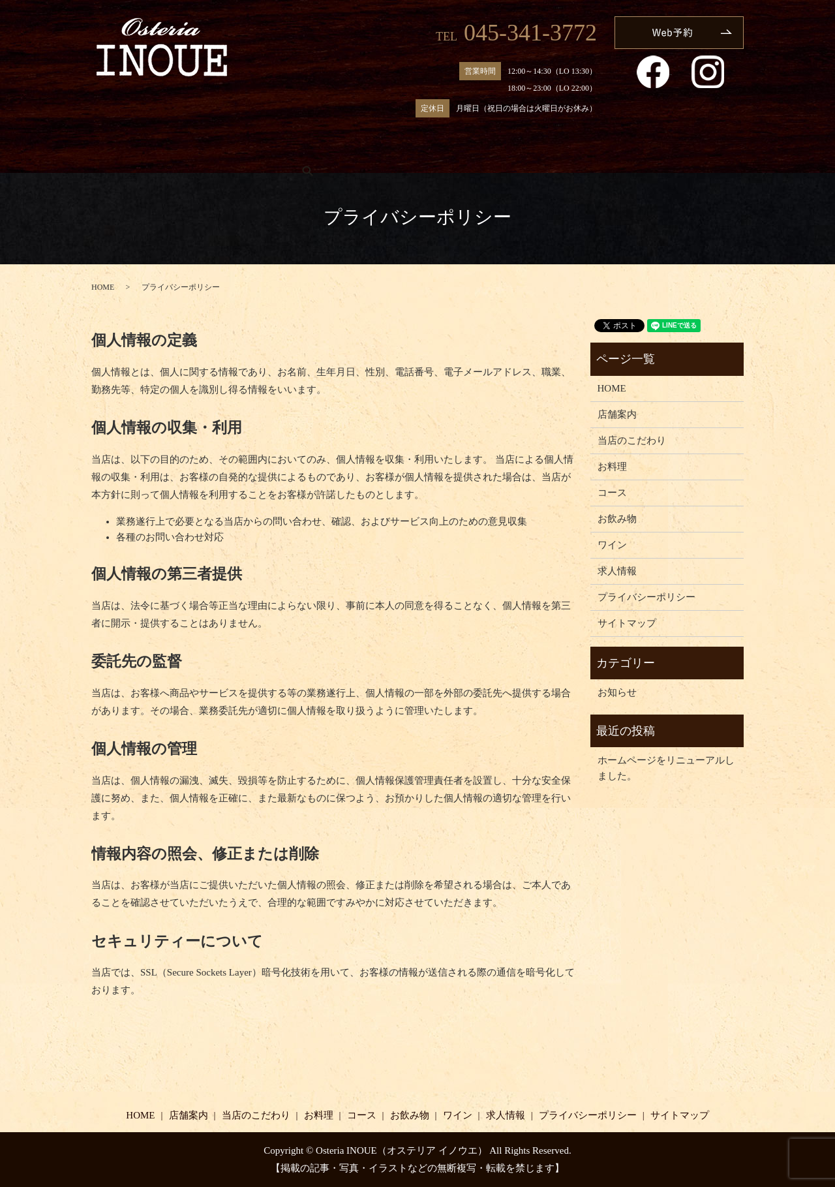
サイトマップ (627, 623)
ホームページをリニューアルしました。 (666, 768)
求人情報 (644, 152)
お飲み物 (507, 152)
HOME (135, 152)
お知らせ (617, 692)
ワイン (575, 152)
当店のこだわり (292, 152)
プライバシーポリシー (646, 597)
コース (438, 152)
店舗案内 (204, 152)
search (708, 153)
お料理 (375, 152)
